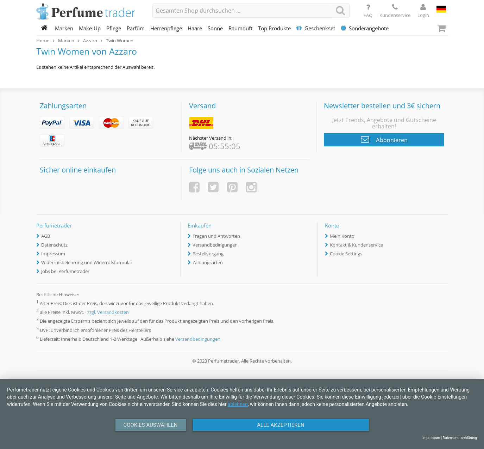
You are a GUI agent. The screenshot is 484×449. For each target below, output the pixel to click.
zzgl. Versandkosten (108, 312)
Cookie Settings (346, 253)
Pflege (113, 28)
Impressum (53, 253)
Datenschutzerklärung (460, 438)
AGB (45, 236)
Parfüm (136, 28)
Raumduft (240, 28)
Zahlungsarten (208, 262)
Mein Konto (342, 236)
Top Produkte (274, 28)
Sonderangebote (365, 28)
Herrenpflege (166, 28)
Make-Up (90, 28)
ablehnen (238, 404)
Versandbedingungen (215, 245)
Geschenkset (315, 28)
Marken (64, 28)
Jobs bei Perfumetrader (65, 271)
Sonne (215, 28)
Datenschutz (54, 245)
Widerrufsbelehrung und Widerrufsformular (86, 262)
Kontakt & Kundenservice (356, 245)
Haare (195, 28)
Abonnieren (384, 139)
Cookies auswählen (150, 425)
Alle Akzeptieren (280, 425)
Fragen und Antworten (216, 236)
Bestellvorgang (208, 253)
